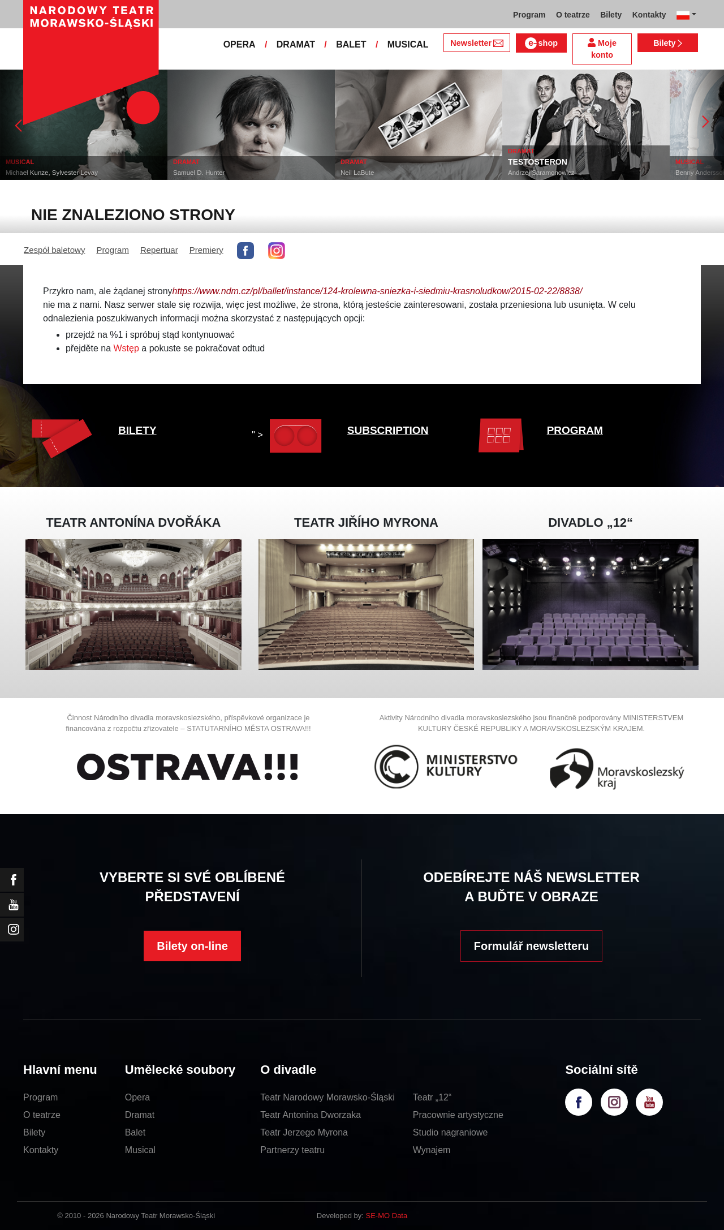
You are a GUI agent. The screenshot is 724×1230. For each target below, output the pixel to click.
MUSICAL (408, 44)
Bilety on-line (192, 946)
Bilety (667, 43)
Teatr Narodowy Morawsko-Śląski (327, 1097)
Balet (135, 1132)
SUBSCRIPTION (388, 430)
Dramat (139, 1115)
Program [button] (529, 14)
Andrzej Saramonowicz (541, 172)
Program (112, 250)
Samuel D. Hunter (199, 172)
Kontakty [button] (649, 14)
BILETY (137, 430)
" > (289, 435)
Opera (137, 1097)
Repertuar (159, 250)
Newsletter (476, 43)
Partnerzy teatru (292, 1150)
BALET (351, 44)
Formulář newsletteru (531, 946)
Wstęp (126, 348)
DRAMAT (296, 44)
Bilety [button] (611, 14)
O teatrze (42, 1115)
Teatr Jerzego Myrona (304, 1132)
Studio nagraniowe (450, 1132)
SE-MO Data (387, 1215)
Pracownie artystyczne (458, 1115)
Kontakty (40, 1150)
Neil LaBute (357, 172)
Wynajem (432, 1150)
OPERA (239, 44)
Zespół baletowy (54, 250)
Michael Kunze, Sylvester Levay (52, 172)
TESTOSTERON (537, 161)
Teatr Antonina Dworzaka (310, 1115)
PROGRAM (575, 430)
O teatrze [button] (573, 14)
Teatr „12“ (432, 1097)
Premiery (206, 250)
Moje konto (602, 49)
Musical (140, 1150)
